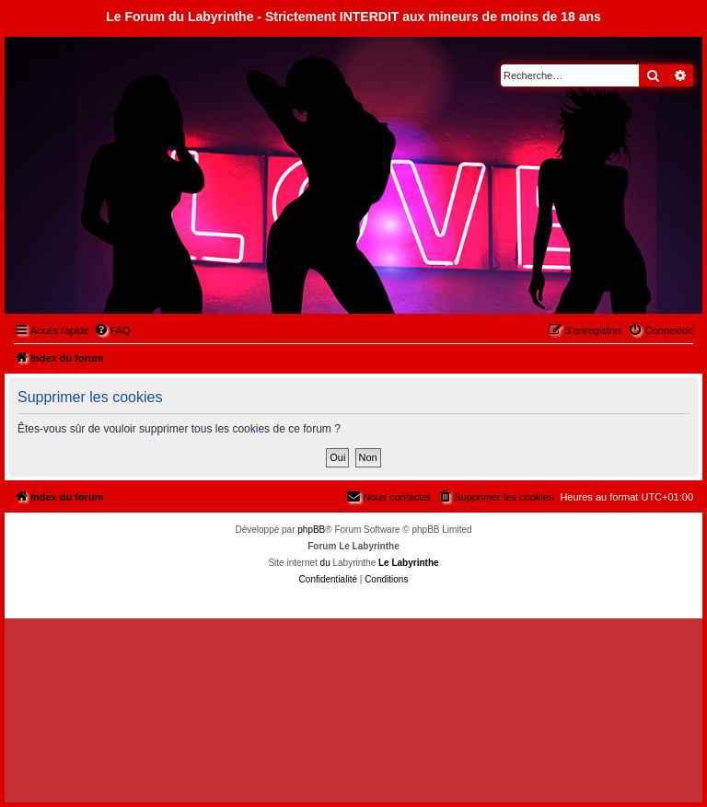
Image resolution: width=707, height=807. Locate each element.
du (325, 563)
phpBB (311, 530)
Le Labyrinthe (408, 563)
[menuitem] (112, 330)
